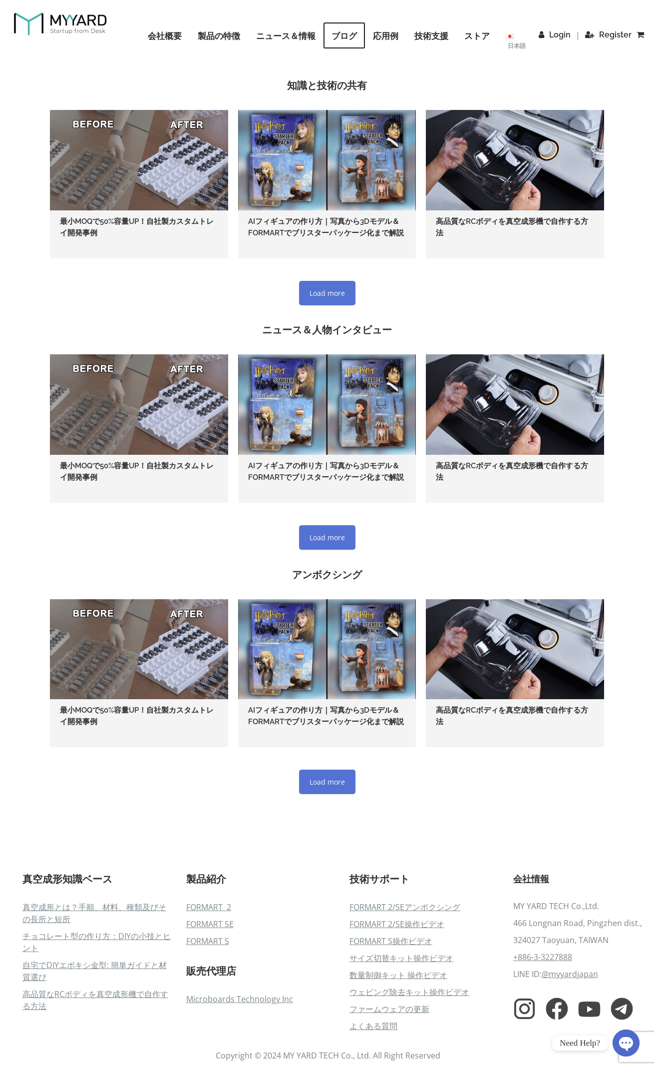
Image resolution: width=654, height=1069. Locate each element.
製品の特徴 (221, 35)
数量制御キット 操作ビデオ (398, 1014)
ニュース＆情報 (288, 35)
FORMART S (207, 980)
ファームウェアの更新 (389, 1048)
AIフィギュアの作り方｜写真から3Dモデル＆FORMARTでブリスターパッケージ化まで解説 (325, 233)
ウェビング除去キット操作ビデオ (409, 1031)
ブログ (346, 35)
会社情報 (533, 918)
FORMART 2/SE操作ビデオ (396, 963)
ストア (479, 35)
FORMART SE (210, 963)
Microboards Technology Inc (239, 1038)
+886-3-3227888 (542, 997)
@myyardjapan (570, 1014)
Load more (327, 306)
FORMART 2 (208, 946)
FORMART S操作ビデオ (390, 980)
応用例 (388, 35)
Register (610, 34)
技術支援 (434, 35)
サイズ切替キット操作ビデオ (401, 997)
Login (557, 34)
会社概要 (167, 35)
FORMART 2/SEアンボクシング (404, 946)
